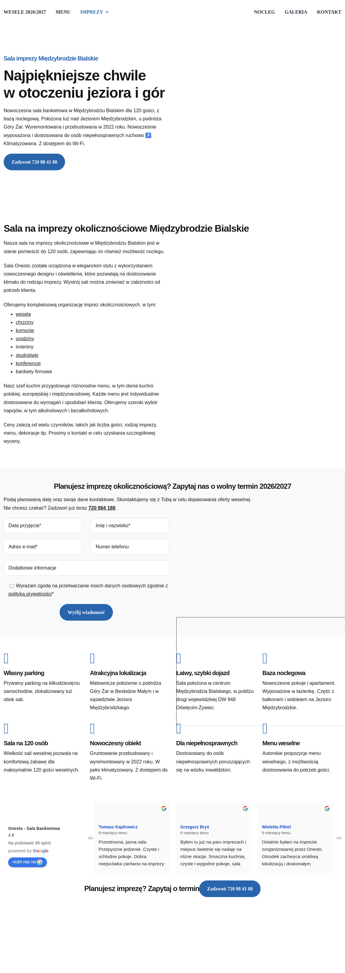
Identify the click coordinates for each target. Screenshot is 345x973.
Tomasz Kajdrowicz (118, 826)
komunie (25, 330)
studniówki (27, 355)
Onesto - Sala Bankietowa (34, 828)
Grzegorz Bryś (194, 826)
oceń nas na (27, 862)
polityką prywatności (30, 593)
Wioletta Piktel (276, 826)
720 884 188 (101, 508)
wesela (23, 314)
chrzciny (25, 322)
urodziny (25, 338)
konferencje (28, 363)
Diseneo (33, 933)
